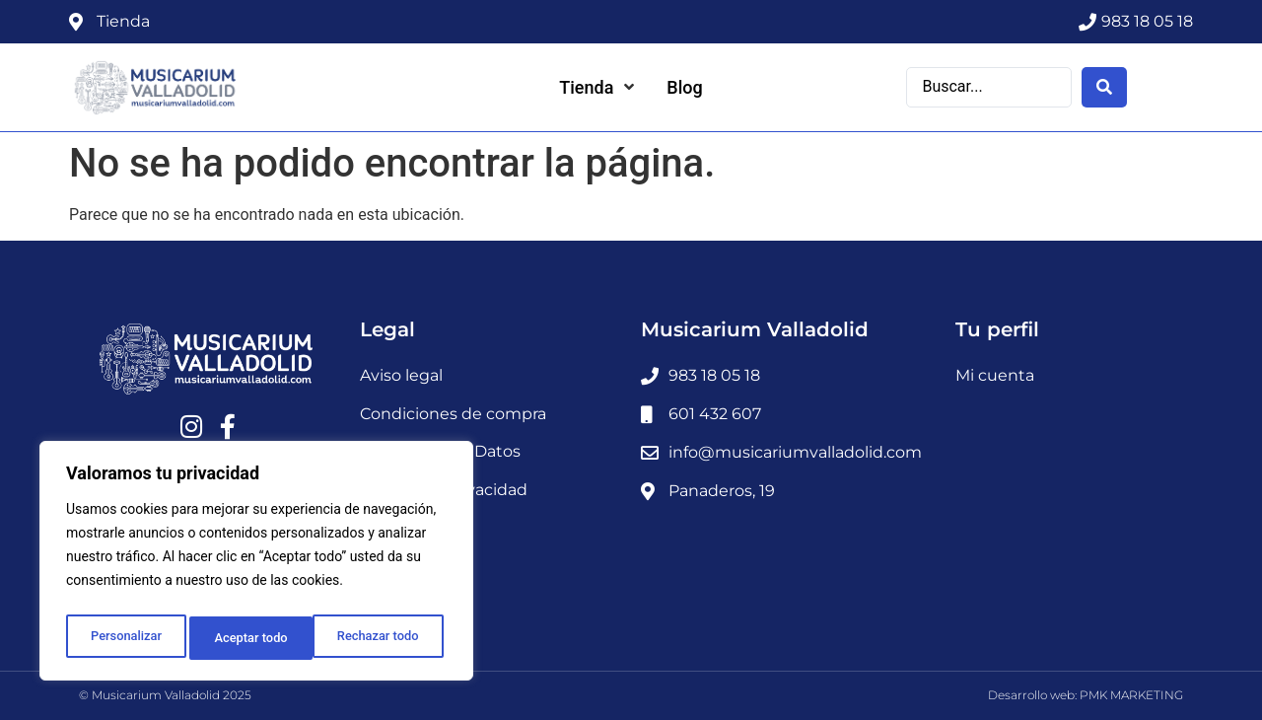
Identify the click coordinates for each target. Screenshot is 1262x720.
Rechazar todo (255, 638)
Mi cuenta (994, 375)
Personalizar (124, 638)
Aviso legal (401, 375)
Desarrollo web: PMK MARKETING (1085, 694)
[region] (256, 565)
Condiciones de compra (453, 413)
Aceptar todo (387, 638)
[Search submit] (1104, 86)
